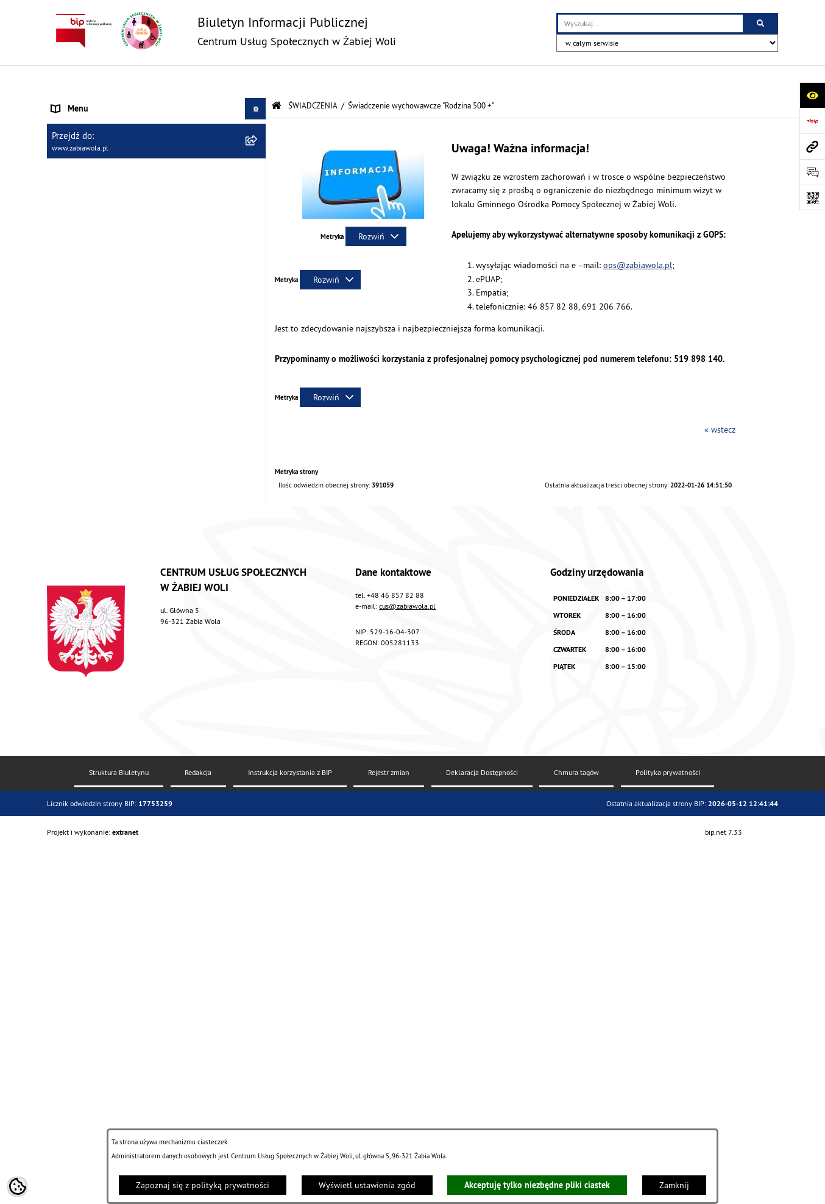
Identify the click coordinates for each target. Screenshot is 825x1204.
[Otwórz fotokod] (812, 197)
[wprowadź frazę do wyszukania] (650, 23)
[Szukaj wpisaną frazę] (761, 23)
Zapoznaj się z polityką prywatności (202, 1185)
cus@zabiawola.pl (407, 999)
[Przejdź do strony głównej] (221, 30)
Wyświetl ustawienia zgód (367, 1185)
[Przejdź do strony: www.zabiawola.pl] (812, 146)
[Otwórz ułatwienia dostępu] (812, 95)
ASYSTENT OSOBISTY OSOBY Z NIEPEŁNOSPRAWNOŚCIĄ (108, 821)
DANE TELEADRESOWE (93, 122)
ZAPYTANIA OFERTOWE (93, 143)
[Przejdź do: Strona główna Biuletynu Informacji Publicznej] (276, 77)
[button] (257, 165)
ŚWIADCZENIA (77, 186)
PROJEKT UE (73, 848)
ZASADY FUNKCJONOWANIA (101, 165)
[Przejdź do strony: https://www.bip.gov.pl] (812, 120)
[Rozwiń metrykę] (375, 208)
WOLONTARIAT (78, 750)
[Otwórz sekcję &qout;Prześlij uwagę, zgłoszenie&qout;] (812, 172)
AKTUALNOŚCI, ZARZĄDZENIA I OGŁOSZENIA (133, 101)
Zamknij (674, 1185)
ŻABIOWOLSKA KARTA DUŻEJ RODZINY (122, 793)
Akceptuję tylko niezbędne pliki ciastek (537, 1185)
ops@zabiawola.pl (637, 236)
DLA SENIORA (75, 772)
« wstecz (719, 400)
